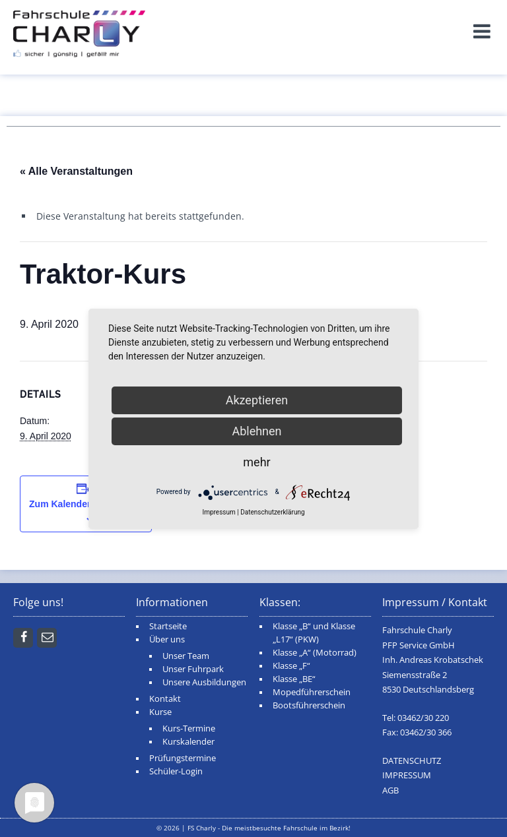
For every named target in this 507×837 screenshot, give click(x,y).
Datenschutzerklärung (272, 512)
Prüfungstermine (182, 758)
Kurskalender (188, 741)
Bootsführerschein (309, 705)
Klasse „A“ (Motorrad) (314, 652)
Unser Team (185, 656)
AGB (390, 790)
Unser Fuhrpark (193, 669)
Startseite (168, 626)
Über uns (167, 639)
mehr (256, 462)
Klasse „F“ (291, 665)
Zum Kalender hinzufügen (86, 504)
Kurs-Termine (188, 728)
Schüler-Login (176, 771)
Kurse (160, 712)
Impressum (218, 512)
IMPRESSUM (406, 775)
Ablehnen (256, 431)
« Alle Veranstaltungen (76, 171)
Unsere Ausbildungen (204, 682)
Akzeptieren (257, 400)
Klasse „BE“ (294, 679)
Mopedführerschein (312, 692)
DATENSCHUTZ (411, 760)
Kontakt (165, 698)
